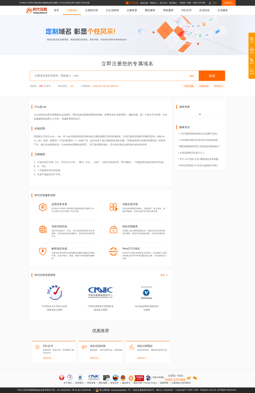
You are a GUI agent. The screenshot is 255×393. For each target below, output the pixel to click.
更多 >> (164, 275)
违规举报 (164, 383)
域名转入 (218, 86)
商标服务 (168, 10)
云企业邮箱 (112, 10)
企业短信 (204, 10)
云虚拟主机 (91, 10)
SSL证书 (186, 10)
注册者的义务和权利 (181, 383)
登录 (215, 3)
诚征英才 (126, 383)
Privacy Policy (150, 383)
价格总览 (203, 86)
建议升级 (138, 383)
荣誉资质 (91, 383)
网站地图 (103, 383)
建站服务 (150, 10)
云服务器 (132, 10)
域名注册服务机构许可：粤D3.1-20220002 (153, 390)
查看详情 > (47, 358)
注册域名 (72, 10)
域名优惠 (189, 86)
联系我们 (79, 383)
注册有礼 (228, 2)
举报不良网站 (155, 377)
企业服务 (222, 10)
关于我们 (68, 383)
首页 (56, 10)
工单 (252, 41)
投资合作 (114, 383)
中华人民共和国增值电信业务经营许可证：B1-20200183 (43, 390)
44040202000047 (119, 390)
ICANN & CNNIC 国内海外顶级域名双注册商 (39, 3)
